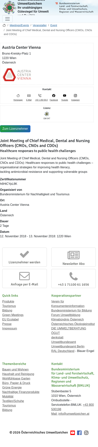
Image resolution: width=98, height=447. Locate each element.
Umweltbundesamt (63, 342)
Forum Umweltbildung (65, 315)
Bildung (7, 310)
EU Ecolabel (10, 319)
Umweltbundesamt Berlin (68, 346)
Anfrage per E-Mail (24, 284)
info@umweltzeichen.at (73, 413)
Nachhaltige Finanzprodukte (20, 392)
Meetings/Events (19, 25)
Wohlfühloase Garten (16, 378)
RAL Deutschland (62, 351)
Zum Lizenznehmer (15, 128)
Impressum (9, 328)
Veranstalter (40, 25)
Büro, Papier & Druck (16, 383)
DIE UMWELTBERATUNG (68, 328)
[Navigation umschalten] (7, 19)
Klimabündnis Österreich (67, 319)
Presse (7, 324)
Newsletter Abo (74, 264)
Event (53, 25)
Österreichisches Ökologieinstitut (73, 324)
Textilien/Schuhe (13, 401)
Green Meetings (13, 315)
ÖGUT (55, 333)
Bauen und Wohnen (15, 369)
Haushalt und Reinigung (18, 374)
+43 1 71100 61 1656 (73, 284)
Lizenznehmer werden (24, 262)
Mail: (54, 413)
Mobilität (7, 396)
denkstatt (57, 337)
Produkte (8, 301)
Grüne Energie (12, 387)
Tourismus (9, 306)
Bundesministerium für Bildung (71, 310)
